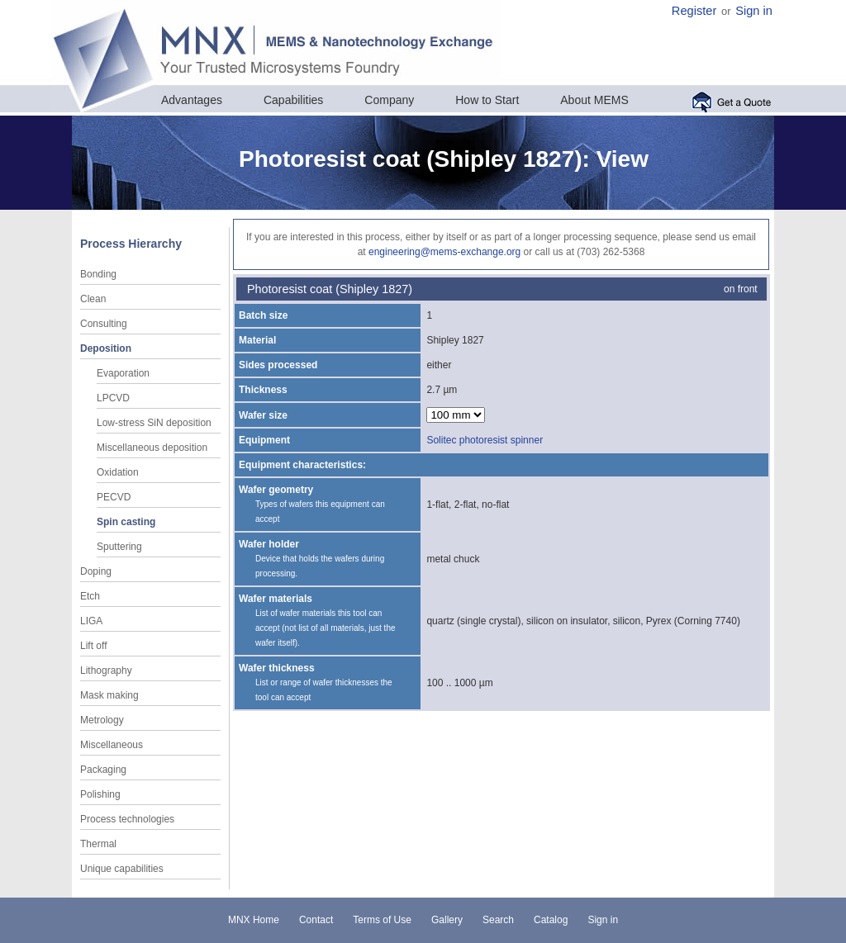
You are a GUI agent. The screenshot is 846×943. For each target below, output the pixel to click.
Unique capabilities (122, 868)
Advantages (191, 100)
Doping (96, 571)
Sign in (753, 10)
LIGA (91, 621)
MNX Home (253, 920)
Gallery (447, 920)
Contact (316, 920)
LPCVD (113, 398)
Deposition (105, 348)
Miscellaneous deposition (152, 447)
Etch (90, 596)
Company (389, 100)
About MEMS (594, 100)
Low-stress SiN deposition (154, 423)
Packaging (103, 769)
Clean (93, 299)
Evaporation (123, 373)
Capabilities (293, 100)
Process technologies (127, 819)
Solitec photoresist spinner (484, 440)
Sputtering (119, 546)
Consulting (103, 323)
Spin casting (126, 522)
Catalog (551, 920)
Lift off (93, 646)
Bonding (98, 274)
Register (694, 10)
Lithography (106, 670)
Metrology (102, 720)
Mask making (109, 695)
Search (498, 920)
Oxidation (118, 472)
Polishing (100, 794)
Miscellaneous (111, 745)
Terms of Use (382, 920)
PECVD (114, 497)
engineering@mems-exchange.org (444, 252)
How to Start (487, 100)
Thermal (98, 844)
